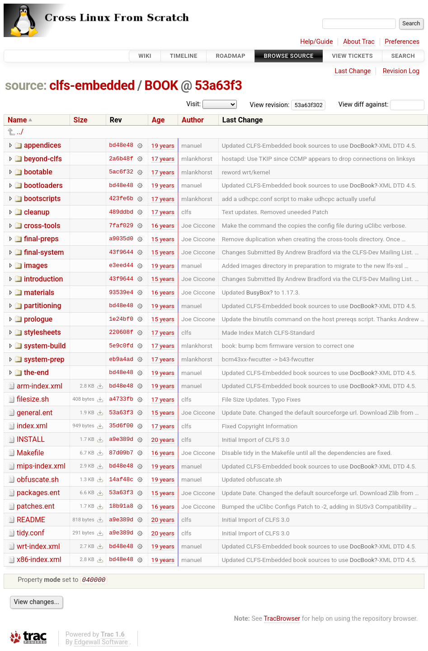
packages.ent (38, 492)
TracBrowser (282, 619)
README (31, 519)
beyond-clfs (43, 159)
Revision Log (401, 71)
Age (158, 120)
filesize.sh (33, 399)
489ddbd (121, 212)
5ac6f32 (121, 172)
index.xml (32, 426)
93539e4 (121, 292)
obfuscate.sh (38, 479)
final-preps (41, 238)
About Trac (359, 42)
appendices (42, 145)
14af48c (121, 479)
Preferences (402, 42)
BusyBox (258, 292)
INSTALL (31, 439)
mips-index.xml (41, 466)
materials (39, 292)
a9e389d (121, 440)
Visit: (193, 104)
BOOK (161, 85)
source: (26, 85)
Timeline (184, 55)
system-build (45, 346)
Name (17, 120)
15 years (162, 239)
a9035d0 (121, 239)
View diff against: (381, 104)
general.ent (34, 412)
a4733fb (121, 399)
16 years (162, 225)
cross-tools (42, 225)
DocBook (362, 145)
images (36, 265)
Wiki (144, 55)
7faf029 (121, 225)
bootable (38, 172)
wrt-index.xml (38, 546)
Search (403, 55)
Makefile (30, 453)
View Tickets (352, 55)
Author (193, 120)
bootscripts (42, 198)
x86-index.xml (39, 559)
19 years (162, 145)
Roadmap (230, 55)
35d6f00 (121, 426)
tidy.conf (30, 533)
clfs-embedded (92, 85)
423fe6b (121, 199)
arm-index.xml (39, 386)
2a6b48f (121, 159)
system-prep (44, 359)
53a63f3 (218, 85)
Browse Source (289, 55)
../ (20, 131)
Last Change (352, 71)
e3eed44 (121, 266)
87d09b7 (121, 453)
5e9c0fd (121, 346)
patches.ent (36, 506)
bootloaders (43, 185)
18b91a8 (121, 506)
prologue (38, 319)
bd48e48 (121, 145)
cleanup (36, 212)
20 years (162, 439)
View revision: (270, 104)
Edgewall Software (101, 643)
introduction (43, 279)
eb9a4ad (121, 359)
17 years (162, 158)
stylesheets (42, 332)
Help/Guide (316, 42)
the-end (36, 372)
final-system (44, 252)
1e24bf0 (121, 319)
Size (81, 120)
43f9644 (121, 252)
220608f (121, 332)
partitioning (42, 305)
